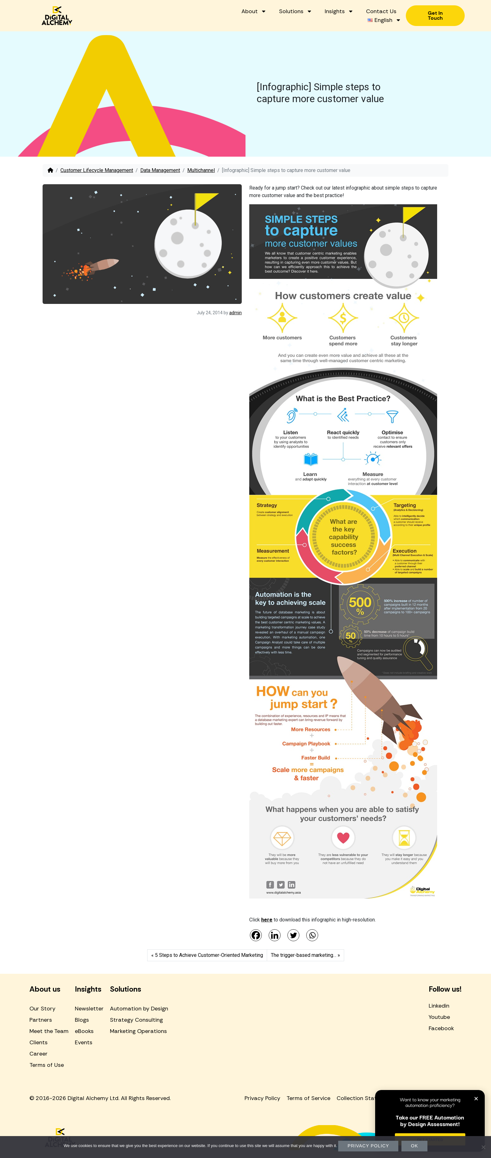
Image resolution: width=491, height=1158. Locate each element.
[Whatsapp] (312, 935)
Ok (414, 1145)
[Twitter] (293, 935)
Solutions (295, 11)
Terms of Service (308, 1098)
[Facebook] (256, 935)
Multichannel (201, 170)
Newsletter (89, 1008)
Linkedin (439, 1005)
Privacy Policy (262, 1098)
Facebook (441, 1028)
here (266, 920)
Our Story (42, 1008)
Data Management (160, 170)
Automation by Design (139, 1008)
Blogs (82, 1020)
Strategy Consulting (136, 1020)
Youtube (439, 1017)
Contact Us (381, 11)
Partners (40, 1020)
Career (38, 1053)
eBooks (84, 1031)
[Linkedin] (275, 935)
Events (83, 1042)
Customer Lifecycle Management (96, 170)
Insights (339, 11)
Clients (38, 1042)
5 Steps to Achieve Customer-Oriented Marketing (209, 955)
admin (235, 312)
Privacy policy (368, 1145)
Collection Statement (365, 1098)
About (253, 11)
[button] (476, 1098)
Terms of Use (46, 1065)
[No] (483, 1147)
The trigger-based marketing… (303, 955)
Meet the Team (49, 1031)
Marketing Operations (138, 1031)
